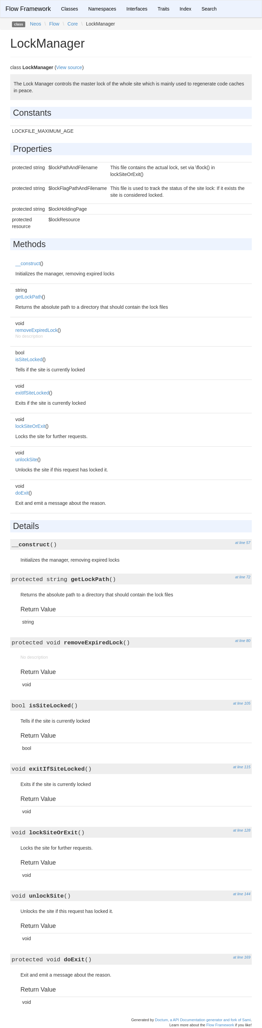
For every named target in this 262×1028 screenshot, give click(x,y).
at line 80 (242, 641)
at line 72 (242, 577)
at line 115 (241, 767)
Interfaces (137, 9)
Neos (35, 24)
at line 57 (242, 543)
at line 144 (241, 894)
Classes (69, 9)
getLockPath (28, 297)
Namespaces (102, 9)
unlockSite (26, 459)
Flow (54, 24)
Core (73, 24)
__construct (27, 263)
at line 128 (241, 830)
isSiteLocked (28, 359)
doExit (22, 493)
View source (69, 67)
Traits (163, 9)
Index (185, 9)
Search (209, 9)
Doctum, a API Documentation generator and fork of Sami (203, 1020)
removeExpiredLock (36, 330)
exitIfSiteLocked (32, 393)
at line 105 (241, 703)
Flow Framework (28, 8)
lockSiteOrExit (30, 426)
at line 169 (241, 957)
